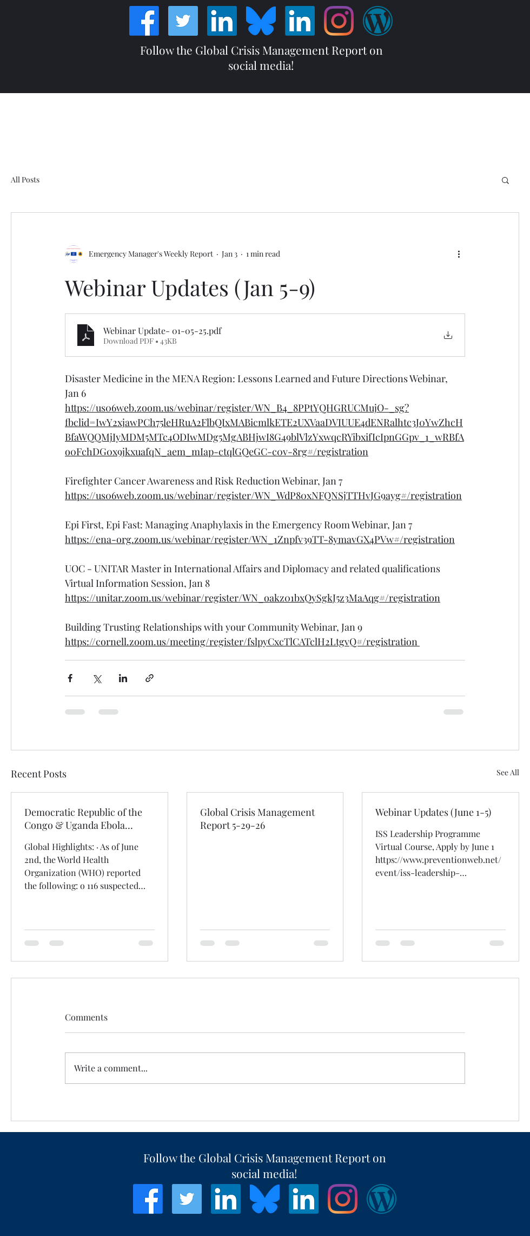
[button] (505, 179)
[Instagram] (339, 21)
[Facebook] (144, 21)
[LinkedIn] (222, 21)
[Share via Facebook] (70, 678)
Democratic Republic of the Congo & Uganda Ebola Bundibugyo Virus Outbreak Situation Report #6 (83, 819)
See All (507, 772)
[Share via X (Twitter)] (96, 678)
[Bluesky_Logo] (261, 21)
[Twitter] (183, 21)
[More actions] (458, 253)
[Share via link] (149, 678)
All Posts (25, 179)
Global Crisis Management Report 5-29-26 (257, 819)
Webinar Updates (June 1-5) (433, 812)
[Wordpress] (378, 21)
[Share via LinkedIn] (123, 678)
